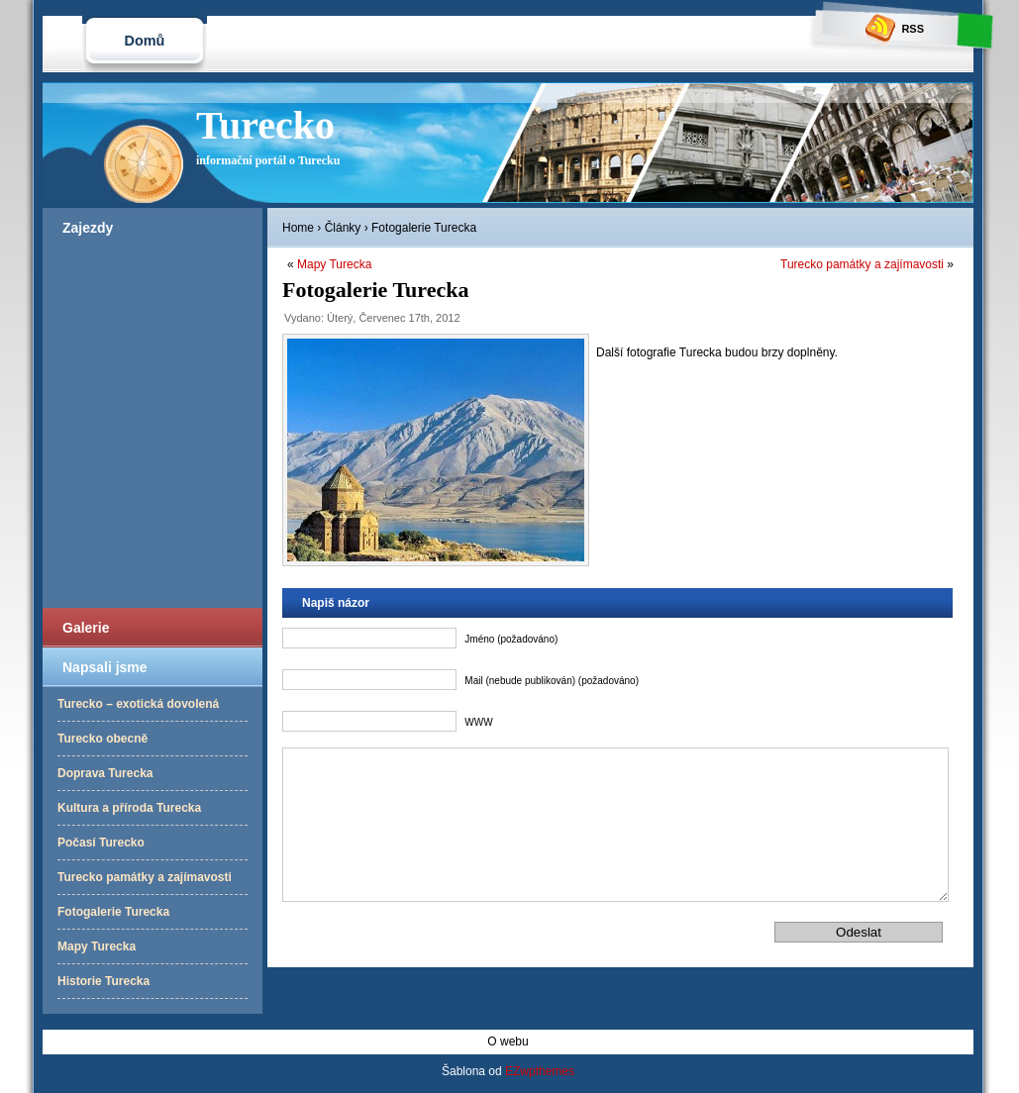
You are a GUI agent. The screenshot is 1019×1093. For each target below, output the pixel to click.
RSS (895, 29)
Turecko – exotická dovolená (138, 704)
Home (298, 228)
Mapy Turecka (96, 946)
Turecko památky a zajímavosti (144, 877)
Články (343, 228)
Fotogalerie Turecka (113, 912)
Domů (145, 41)
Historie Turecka (103, 981)
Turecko (265, 125)
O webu (507, 1041)
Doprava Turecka (105, 773)
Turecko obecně (102, 738)
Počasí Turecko (101, 842)
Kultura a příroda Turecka (129, 808)
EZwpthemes (539, 1071)
